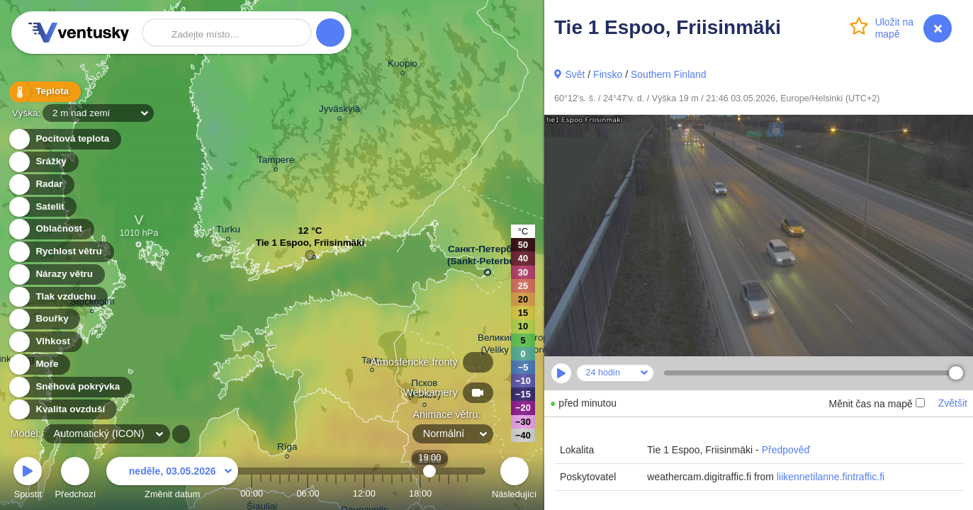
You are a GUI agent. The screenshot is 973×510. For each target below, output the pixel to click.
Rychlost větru (60, 252)
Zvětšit (952, 403)
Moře (39, 364)
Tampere (275, 161)
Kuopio (402, 65)
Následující (514, 479)
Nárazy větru (56, 274)
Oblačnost (50, 229)
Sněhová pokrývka (69, 387)
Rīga (287, 448)
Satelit (41, 207)
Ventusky (76, 32)
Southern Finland (669, 74)
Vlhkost (44, 342)
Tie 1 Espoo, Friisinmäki (310, 246)
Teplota (44, 91)
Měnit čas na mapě (876, 403)
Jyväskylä (339, 110)
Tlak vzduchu (57, 297)
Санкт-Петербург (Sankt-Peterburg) (487, 258)
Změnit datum (172, 479)
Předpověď (786, 449)
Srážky (43, 162)
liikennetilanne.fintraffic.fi (830, 476)
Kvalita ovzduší (62, 410)
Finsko (607, 74)
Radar (41, 184)
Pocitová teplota (64, 139)
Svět (575, 74)
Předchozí (75, 479)
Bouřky (44, 319)
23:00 (467, 493)
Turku (228, 231)
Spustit (27, 479)
